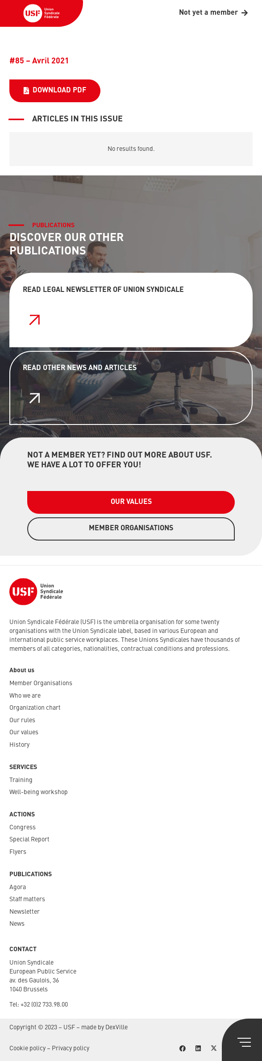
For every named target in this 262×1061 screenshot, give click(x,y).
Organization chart (35, 708)
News (17, 924)
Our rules (22, 720)
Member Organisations (40, 683)
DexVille (116, 1027)
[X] (213, 1049)
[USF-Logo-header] (41, 13)
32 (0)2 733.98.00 (46, 1005)
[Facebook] (182, 1049)
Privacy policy (70, 1048)
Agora (17, 887)
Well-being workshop (38, 792)
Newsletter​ (24, 912)
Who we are (25, 696)
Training (21, 780)
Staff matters (27, 899)
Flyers (17, 852)
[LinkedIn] (198, 1049)
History (19, 745)
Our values (23, 732)
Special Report (29, 839)
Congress (22, 827)
